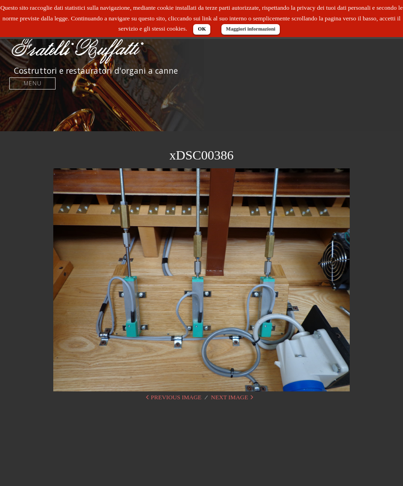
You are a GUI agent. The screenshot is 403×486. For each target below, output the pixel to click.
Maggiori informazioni (251, 29)
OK (202, 29)
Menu (33, 83)
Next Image (229, 397)
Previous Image (176, 397)
